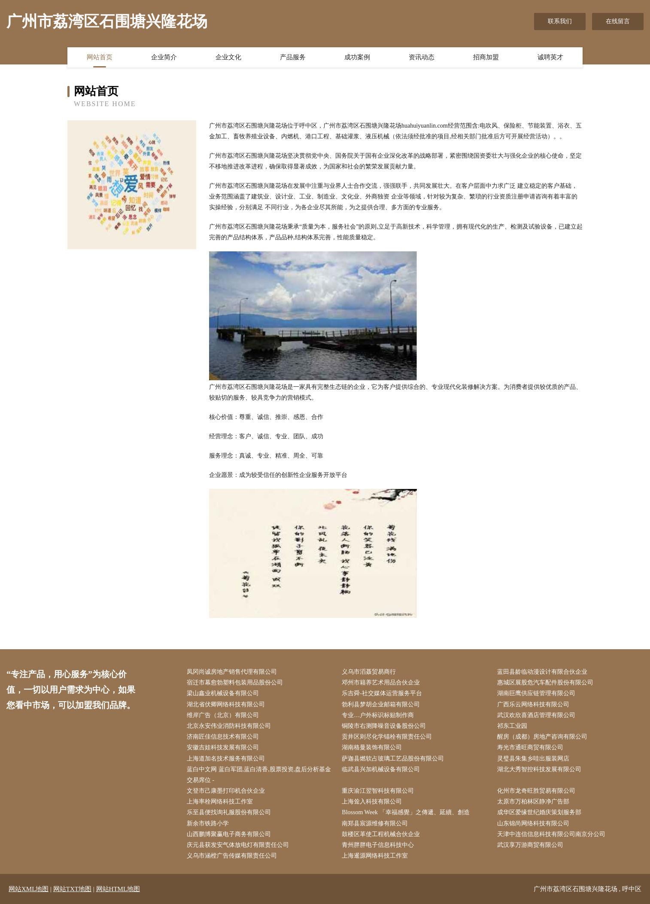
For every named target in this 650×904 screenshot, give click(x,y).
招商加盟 (486, 57)
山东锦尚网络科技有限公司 (533, 823)
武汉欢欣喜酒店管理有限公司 (536, 715)
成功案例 (357, 57)
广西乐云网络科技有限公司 (533, 704)
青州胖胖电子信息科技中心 (378, 845)
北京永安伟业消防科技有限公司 (229, 726)
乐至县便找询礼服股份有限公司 (229, 812)
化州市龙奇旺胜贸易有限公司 (536, 791)
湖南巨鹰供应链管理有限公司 (536, 693)
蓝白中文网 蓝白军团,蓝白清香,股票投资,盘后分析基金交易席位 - (259, 774)
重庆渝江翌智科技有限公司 (378, 791)
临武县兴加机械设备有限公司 (381, 769)
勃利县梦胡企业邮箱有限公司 (381, 704)
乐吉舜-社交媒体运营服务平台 (382, 693)
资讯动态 (421, 57)
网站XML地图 (29, 889)
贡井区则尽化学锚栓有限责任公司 (387, 736)
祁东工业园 (512, 726)
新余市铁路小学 (208, 823)
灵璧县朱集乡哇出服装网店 (533, 758)
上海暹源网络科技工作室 (375, 855)
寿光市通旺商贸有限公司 (530, 747)
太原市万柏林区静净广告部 (533, 801)
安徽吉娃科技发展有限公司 (223, 747)
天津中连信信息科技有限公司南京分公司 (551, 834)
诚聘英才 (550, 57)
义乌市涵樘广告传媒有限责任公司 (232, 855)
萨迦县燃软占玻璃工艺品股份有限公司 (393, 758)
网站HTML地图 (118, 889)
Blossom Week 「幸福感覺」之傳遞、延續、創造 (405, 812)
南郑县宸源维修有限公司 (375, 823)
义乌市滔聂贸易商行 (369, 672)
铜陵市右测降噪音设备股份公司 (384, 726)
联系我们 (560, 21)
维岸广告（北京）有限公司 (223, 715)
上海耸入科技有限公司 (372, 801)
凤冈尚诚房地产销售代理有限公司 (232, 672)
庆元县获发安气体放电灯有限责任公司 (238, 845)
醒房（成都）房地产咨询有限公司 (542, 736)
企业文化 (228, 57)
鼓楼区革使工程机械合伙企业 (381, 834)
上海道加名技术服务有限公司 (226, 758)
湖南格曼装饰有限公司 (372, 747)
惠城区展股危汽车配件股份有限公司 (545, 682)
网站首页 (99, 57)
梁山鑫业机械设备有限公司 (223, 693)
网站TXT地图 (72, 889)
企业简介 (164, 57)
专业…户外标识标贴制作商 (378, 715)
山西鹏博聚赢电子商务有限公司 (229, 834)
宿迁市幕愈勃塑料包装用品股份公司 (235, 682)
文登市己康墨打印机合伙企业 (226, 791)
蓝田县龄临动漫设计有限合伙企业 (542, 672)
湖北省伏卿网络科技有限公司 (226, 704)
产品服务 (293, 57)
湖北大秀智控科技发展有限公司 (539, 769)
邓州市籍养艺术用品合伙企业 (381, 682)
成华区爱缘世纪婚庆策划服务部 (539, 812)
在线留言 (618, 21)
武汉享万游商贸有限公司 (530, 845)
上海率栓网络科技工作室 (220, 801)
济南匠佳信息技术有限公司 (223, 736)
